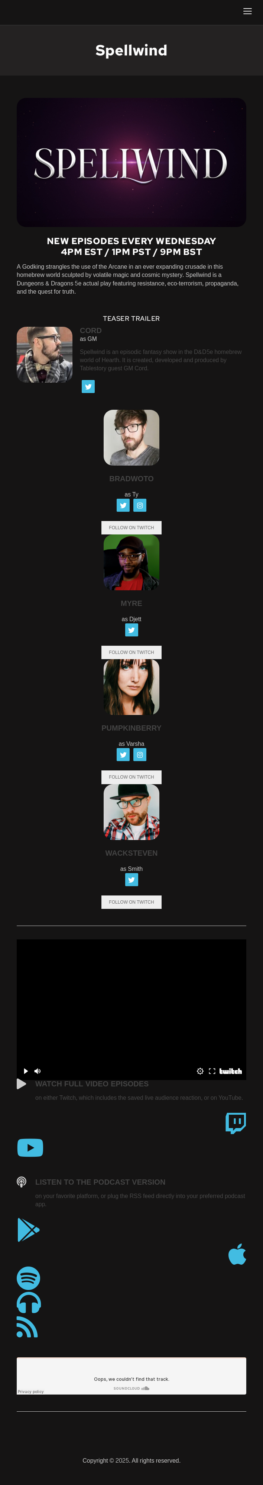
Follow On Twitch (131, 529)
